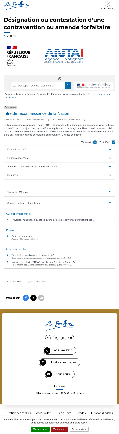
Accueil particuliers (15, 94)
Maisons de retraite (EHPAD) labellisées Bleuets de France (43, 262)
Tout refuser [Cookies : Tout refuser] (59, 429)
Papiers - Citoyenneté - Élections (44, 94)
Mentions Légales (102, 413)
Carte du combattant (22, 236)
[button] (59, 149)
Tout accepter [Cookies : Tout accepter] (40, 429)
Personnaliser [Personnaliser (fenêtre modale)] (79, 429)
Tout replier (89, 142)
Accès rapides (108, 6)
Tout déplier (107, 142)
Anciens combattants (74, 94)
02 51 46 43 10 (58, 350)
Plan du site (64, 413)
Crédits (81, 413)
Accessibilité (43, 413)
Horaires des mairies (58, 362)
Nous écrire (58, 374)
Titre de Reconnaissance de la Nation (32, 255)
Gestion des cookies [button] (19, 413)
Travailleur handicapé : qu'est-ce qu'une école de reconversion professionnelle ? (52, 219)
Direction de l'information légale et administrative (26, 282)
